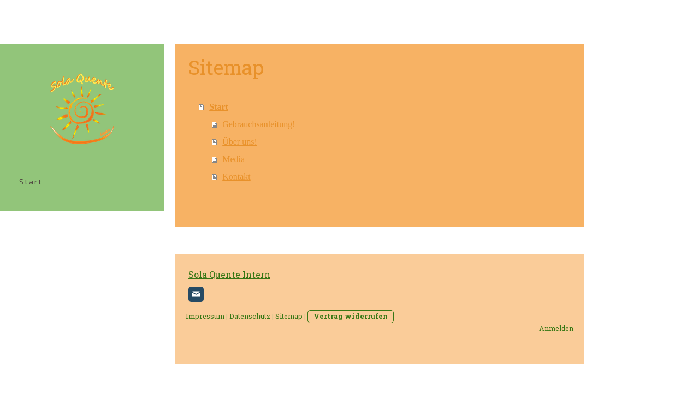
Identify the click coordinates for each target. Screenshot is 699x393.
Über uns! (239, 141)
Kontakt (236, 176)
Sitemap (289, 316)
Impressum (205, 316)
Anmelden (556, 328)
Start (31, 181)
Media (233, 159)
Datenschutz (249, 316)
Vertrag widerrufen (350, 316)
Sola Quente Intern (229, 274)
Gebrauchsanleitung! (258, 124)
